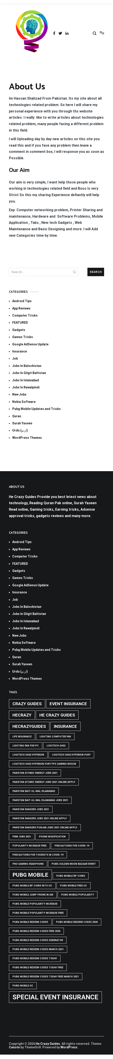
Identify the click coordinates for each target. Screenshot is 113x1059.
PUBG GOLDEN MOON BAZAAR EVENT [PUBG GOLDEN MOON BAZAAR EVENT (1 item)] (74, 863)
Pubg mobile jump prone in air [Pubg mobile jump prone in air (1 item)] (32, 894)
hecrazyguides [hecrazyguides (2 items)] (29, 726)
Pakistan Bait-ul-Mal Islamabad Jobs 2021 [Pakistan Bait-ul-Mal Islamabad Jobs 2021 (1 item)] (40, 800)
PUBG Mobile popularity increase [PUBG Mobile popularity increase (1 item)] (34, 903)
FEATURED (20, 322)
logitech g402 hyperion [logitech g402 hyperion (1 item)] (28, 754)
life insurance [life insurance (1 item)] (22, 736)
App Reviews (21, 308)
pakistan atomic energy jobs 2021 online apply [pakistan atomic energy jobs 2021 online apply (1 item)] (43, 782)
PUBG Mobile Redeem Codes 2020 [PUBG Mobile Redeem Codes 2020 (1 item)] (77, 922)
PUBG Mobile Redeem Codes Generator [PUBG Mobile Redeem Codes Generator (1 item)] (37, 940)
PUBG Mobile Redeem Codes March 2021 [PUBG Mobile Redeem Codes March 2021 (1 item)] (38, 949)
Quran (16, 416)
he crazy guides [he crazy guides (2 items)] (57, 715)
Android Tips (22, 301)
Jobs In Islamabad (25, 380)
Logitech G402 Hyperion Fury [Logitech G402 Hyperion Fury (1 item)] (71, 754)
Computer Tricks (25, 315)
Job (15, 358)
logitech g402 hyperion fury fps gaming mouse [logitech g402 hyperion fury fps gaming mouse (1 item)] (44, 763)
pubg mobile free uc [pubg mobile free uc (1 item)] (73, 885)
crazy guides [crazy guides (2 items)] (27, 703)
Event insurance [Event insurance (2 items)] (68, 703)
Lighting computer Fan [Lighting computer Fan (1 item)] (55, 736)
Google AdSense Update (30, 344)
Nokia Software (24, 402)
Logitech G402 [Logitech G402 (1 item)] (56, 745)
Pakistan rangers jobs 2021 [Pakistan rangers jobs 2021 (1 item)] (30, 809)
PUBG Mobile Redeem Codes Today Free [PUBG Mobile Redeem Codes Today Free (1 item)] (37, 967)
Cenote (14, 1047)
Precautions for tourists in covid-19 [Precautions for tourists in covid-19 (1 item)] (37, 854)
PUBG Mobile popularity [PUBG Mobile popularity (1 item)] (77, 894)
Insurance (19, 351)
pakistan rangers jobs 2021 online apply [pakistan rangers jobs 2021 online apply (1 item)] (39, 818)
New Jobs (19, 394)
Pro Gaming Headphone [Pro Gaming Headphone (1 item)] (28, 863)
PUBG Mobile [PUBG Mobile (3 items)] (30, 875)
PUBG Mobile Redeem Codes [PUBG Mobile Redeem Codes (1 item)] (30, 922)
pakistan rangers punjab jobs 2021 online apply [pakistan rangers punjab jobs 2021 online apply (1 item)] (44, 827)
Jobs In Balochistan (26, 366)
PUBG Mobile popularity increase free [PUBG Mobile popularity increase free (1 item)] (38, 912)
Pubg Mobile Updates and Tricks (36, 409)
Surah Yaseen (22, 423)
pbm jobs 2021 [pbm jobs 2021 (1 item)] (21, 836)
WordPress (69, 1047)
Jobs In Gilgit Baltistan (29, 373)
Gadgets (18, 330)
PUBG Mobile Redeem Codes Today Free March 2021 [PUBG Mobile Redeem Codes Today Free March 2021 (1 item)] (45, 976)
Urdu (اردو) (20, 430)
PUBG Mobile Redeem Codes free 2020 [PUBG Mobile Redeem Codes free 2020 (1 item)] (36, 931)
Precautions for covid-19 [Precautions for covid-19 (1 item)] (71, 845)
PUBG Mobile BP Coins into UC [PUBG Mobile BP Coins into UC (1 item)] (32, 885)
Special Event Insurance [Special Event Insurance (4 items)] (55, 997)
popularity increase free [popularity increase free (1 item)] (29, 845)
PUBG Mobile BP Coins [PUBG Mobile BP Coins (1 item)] (70, 875)
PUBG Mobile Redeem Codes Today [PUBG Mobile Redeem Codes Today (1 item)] (34, 958)
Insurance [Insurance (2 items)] (65, 726)
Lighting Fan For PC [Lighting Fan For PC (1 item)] (25, 745)
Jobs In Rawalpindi (26, 387)
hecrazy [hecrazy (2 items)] (21, 715)
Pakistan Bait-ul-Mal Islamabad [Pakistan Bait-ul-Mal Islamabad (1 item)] (33, 791)
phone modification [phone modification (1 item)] (52, 836)
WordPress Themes (27, 437)
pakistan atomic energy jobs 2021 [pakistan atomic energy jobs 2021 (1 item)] (34, 773)
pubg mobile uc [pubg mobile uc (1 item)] (22, 985)
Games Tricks (22, 337)
